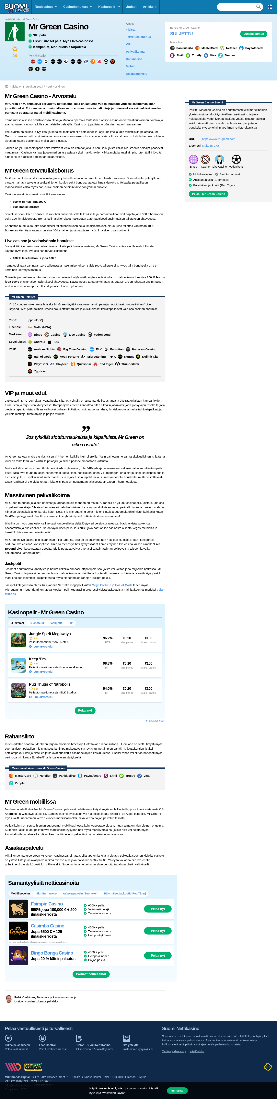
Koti (7, 19)
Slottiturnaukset (46, 893)
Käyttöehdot (197, 1051)
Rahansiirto (134, 59)
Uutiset (131, 6)
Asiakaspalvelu (136, 73)
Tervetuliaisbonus (138, 36)
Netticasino (15, 19)
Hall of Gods (123, 585)
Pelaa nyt (85, 710)
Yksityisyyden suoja (174, 1051)
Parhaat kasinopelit (154, 720)
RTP (70, 623)
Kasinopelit (106, 6)
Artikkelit (149, 6)
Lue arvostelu (43, 646)
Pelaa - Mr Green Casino (208, 193)
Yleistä (130, 29)
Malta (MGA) (210, 145)
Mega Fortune (101, 585)
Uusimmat (17, 623)
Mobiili (130, 66)
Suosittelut (37, 623)
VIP (128, 44)
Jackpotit (56, 623)
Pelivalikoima (135, 51)
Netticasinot (44, 6)
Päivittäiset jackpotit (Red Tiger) (125, 893)
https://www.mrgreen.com (218, 139)
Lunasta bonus (253, 33)
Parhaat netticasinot (91, 974)
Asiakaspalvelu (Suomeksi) (80, 893)
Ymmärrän (177, 1090)
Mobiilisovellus (202, 174)
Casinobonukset (75, 6)
